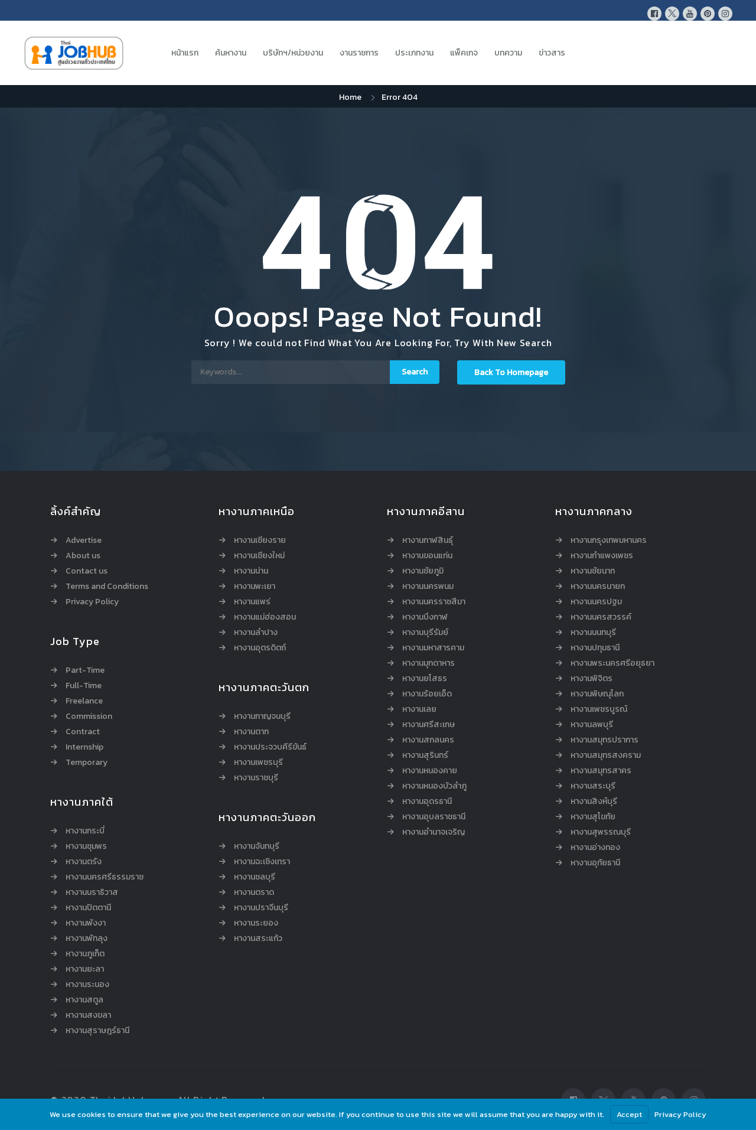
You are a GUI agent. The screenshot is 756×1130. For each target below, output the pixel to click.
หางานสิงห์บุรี (594, 801)
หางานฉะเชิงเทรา (262, 862)
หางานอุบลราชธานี (433, 817)
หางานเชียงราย (260, 540)
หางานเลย (419, 709)
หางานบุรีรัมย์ (425, 633)
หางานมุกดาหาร (428, 663)
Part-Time (85, 670)
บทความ (508, 53)
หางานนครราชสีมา (433, 602)
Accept (629, 1114)
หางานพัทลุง (86, 939)
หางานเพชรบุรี (258, 762)
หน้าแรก (184, 53)
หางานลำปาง (256, 633)
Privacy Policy (92, 602)
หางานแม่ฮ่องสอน (265, 617)
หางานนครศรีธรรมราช (105, 877)
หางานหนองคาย (429, 771)
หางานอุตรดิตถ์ (260, 648)
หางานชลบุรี (254, 877)
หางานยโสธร (424, 679)
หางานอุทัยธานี (595, 863)
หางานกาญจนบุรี (262, 716)
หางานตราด (254, 892)
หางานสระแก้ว (258, 939)
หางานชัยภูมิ (423, 571)
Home (350, 97)
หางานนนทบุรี (593, 633)
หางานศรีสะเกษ (428, 725)
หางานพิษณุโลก (597, 694)
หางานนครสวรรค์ (601, 617)
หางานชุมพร (86, 846)
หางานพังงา (86, 923)
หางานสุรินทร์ (425, 755)
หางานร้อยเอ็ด (427, 694)
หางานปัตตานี (88, 908)
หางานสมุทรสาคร (601, 771)
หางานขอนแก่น (427, 556)
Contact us (86, 571)
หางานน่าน (251, 571)
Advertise (84, 540)
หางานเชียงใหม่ (259, 556)
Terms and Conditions (107, 586)
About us (83, 556)
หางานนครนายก (598, 586)
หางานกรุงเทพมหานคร (609, 540)
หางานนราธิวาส (92, 892)
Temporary (86, 762)
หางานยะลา (85, 969)
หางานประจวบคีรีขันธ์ (270, 747)
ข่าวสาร (552, 53)
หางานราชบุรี (256, 778)
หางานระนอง (87, 985)
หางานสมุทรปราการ (604, 740)
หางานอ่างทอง (595, 848)
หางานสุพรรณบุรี (601, 832)
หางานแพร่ (252, 602)
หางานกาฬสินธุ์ (427, 540)
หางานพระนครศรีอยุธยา (612, 663)
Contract (83, 732)
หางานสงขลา (88, 1015)
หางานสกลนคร (428, 740)
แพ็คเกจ (464, 53)
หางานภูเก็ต (85, 954)
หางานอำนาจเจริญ (433, 832)
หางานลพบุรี (592, 725)
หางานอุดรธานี (427, 801)
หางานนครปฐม (596, 602)
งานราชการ (359, 53)
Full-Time (84, 686)
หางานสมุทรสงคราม (606, 755)
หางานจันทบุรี (256, 846)
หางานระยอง (256, 923)
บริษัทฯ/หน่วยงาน (293, 53)
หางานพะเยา (254, 586)
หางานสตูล (84, 1000)
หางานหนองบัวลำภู (434, 786)
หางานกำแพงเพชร (602, 556)
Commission (89, 716)
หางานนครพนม (428, 586)
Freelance (84, 701)
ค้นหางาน (230, 53)
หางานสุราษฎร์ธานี (97, 1031)
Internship (84, 747)
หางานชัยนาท (593, 571)
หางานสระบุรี (593, 786)
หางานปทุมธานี (595, 648)
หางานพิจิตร (591, 679)
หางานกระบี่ (85, 831)
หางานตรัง (84, 862)
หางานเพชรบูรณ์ (599, 709)
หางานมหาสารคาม (433, 648)
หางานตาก (251, 732)
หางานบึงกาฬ (425, 617)
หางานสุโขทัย (593, 817)
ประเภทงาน (414, 53)
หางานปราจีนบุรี (261, 908)
